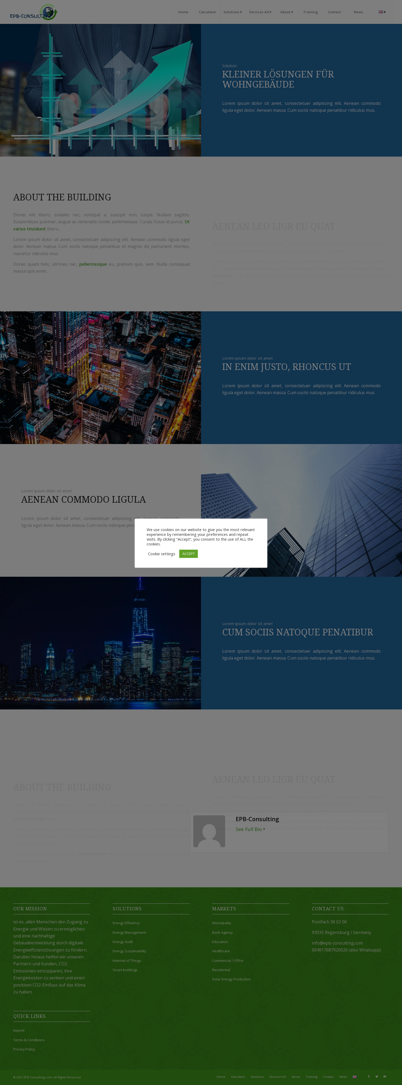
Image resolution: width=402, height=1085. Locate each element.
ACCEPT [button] (188, 553)
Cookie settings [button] (161, 553)
